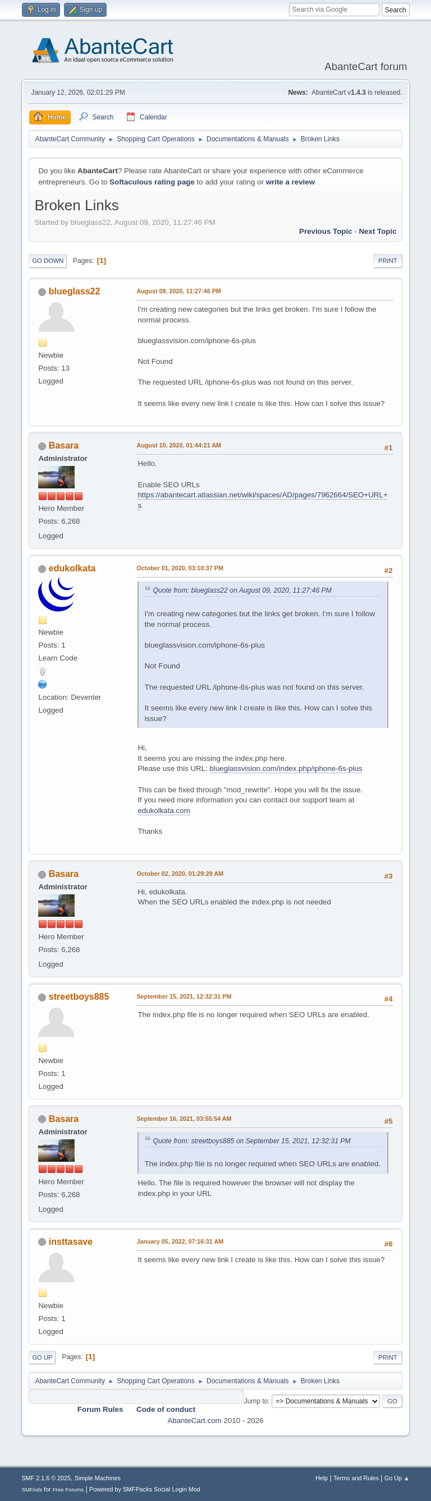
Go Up (42, 1357)
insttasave (71, 1241)
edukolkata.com (163, 810)
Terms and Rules (356, 1478)
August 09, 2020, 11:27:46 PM (178, 291)
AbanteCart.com (194, 1420)
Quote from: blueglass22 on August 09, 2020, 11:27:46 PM (242, 590)
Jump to (256, 1401)
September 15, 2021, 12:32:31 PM (183, 996)
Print (387, 260)
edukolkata (72, 568)
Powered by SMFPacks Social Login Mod (144, 1489)
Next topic (377, 231)
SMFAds (31, 1489)
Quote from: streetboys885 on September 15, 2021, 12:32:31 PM (251, 1141)
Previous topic (325, 231)
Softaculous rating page (152, 182)
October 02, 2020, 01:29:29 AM (179, 873)
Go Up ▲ (397, 1478)
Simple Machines (98, 1478)
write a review (290, 182)
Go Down (47, 260)
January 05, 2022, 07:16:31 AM (179, 1241)
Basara (64, 445)
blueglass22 (74, 291)
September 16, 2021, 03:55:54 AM (183, 1118)
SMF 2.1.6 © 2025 (46, 1478)
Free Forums (68, 1489)
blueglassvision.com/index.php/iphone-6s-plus (286, 768)
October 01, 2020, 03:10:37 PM (179, 568)
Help (321, 1478)
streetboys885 (79, 996)
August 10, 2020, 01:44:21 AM (178, 445)
